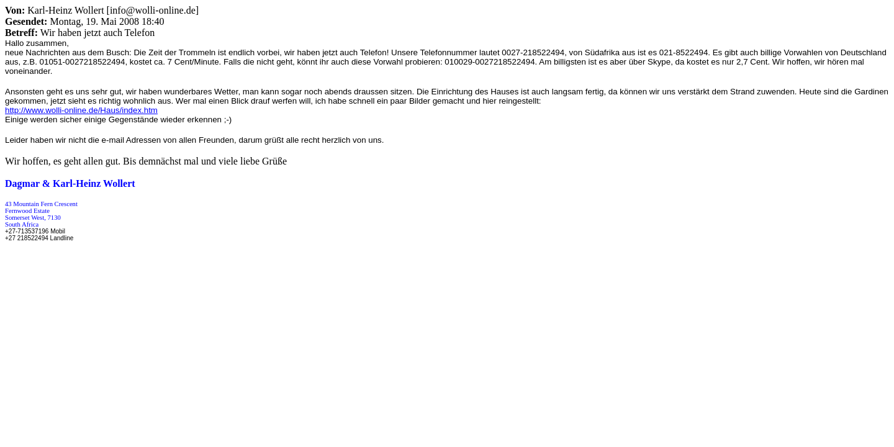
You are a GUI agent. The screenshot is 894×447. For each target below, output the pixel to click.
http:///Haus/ (81, 110)
